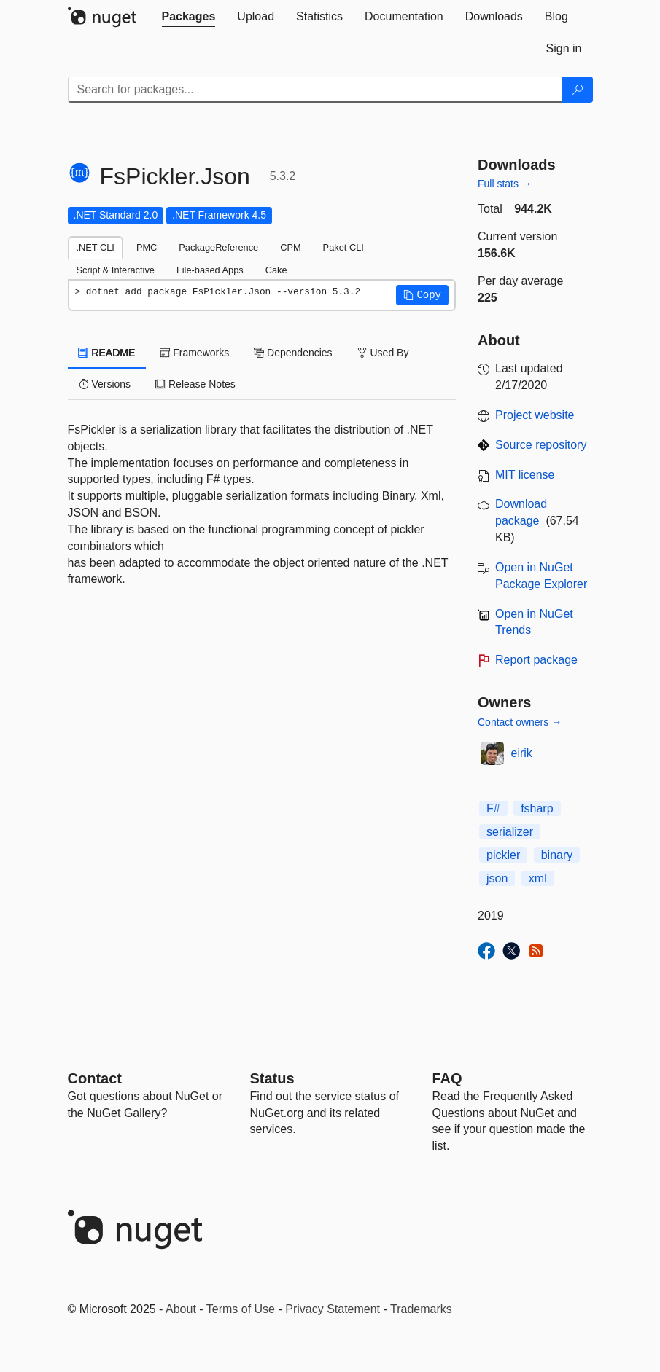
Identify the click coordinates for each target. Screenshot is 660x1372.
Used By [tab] (383, 352)
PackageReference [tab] (218, 247)
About (181, 1309)
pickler (503, 855)
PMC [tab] (146, 247)
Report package (536, 660)
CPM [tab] (290, 247)
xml (538, 878)
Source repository (540, 445)
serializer (509, 832)
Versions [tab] (105, 384)
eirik (521, 753)
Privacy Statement (332, 1309)
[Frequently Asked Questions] (447, 1078)
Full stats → (505, 183)
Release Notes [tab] (195, 384)
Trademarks (421, 1309)
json (497, 878)
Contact (95, 1078)
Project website (535, 415)
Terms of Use (240, 1309)
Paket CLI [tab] (343, 247)
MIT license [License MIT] (525, 475)
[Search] (577, 90)
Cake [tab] (276, 269)
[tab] (189, 17)
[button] (422, 295)
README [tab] (107, 352)
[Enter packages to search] (315, 90)
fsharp (537, 808)
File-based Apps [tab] (210, 269)
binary (557, 855)
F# (493, 808)
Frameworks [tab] (194, 352)
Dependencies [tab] (293, 352)
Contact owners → (520, 722)
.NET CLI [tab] (95, 247)
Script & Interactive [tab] (116, 269)
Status (272, 1078)
